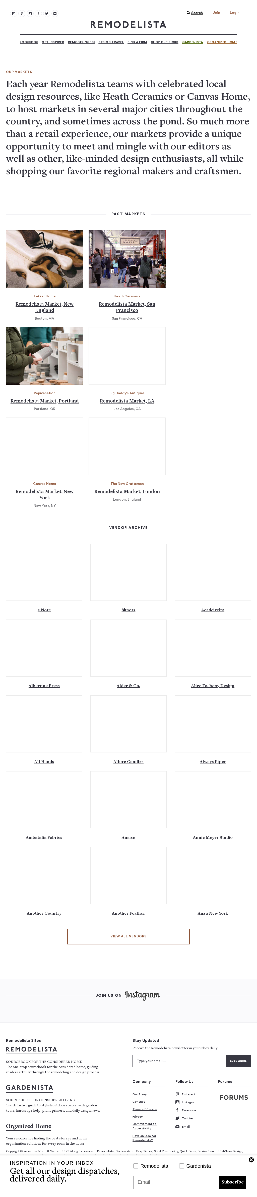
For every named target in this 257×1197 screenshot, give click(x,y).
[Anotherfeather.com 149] (128, 875)
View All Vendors (128, 936)
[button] (193, 13)
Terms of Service (145, 1109)
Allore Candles (128, 762)
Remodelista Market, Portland (45, 401)
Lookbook (29, 42)
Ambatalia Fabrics (44, 838)
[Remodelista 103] (38, 13)
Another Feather (128, 913)
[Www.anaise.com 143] (128, 799)
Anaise (128, 838)
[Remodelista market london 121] (127, 446)
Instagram (186, 1102)
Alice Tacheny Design (212, 686)
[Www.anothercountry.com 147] (44, 875)
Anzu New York (213, 913)
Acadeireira (212, 610)
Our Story (140, 1094)
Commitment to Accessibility (145, 1126)
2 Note (44, 610)
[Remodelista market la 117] (127, 356)
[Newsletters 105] (54, 13)
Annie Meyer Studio (213, 838)
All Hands (44, 762)
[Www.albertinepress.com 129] (44, 648)
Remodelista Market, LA (127, 401)
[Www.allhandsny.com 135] (44, 723)
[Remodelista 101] (21, 13)
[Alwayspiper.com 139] (213, 723)
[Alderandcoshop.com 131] (128, 648)
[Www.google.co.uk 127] (213, 572)
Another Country (44, 913)
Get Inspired (53, 42)
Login (234, 13)
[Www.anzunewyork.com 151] (213, 875)
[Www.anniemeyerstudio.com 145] (213, 799)
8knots (128, 610)
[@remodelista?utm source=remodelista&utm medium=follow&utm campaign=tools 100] (13, 13)
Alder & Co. (128, 686)
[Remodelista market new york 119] (44, 446)
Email (182, 1127)
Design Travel (111, 42)
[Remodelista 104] (46, 13)
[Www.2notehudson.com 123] (44, 572)
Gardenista (192, 42)
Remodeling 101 (81, 42)
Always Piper (213, 762)
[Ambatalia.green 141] (44, 799)
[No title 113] (127, 259)
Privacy (138, 1116)
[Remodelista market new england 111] (44, 259)
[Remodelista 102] (30, 13)
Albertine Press (44, 686)
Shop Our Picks (164, 42)
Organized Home (222, 42)
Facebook (185, 1110)
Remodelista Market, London (127, 492)
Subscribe (233, 1182)
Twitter (184, 1118)
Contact (139, 1101)
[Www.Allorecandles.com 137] (128, 723)
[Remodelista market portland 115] (44, 356)
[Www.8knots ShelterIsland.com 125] (128, 572)
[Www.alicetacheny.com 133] (213, 648)
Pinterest (185, 1094)
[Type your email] (179, 1061)
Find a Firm (137, 42)
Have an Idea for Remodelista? (144, 1138)
